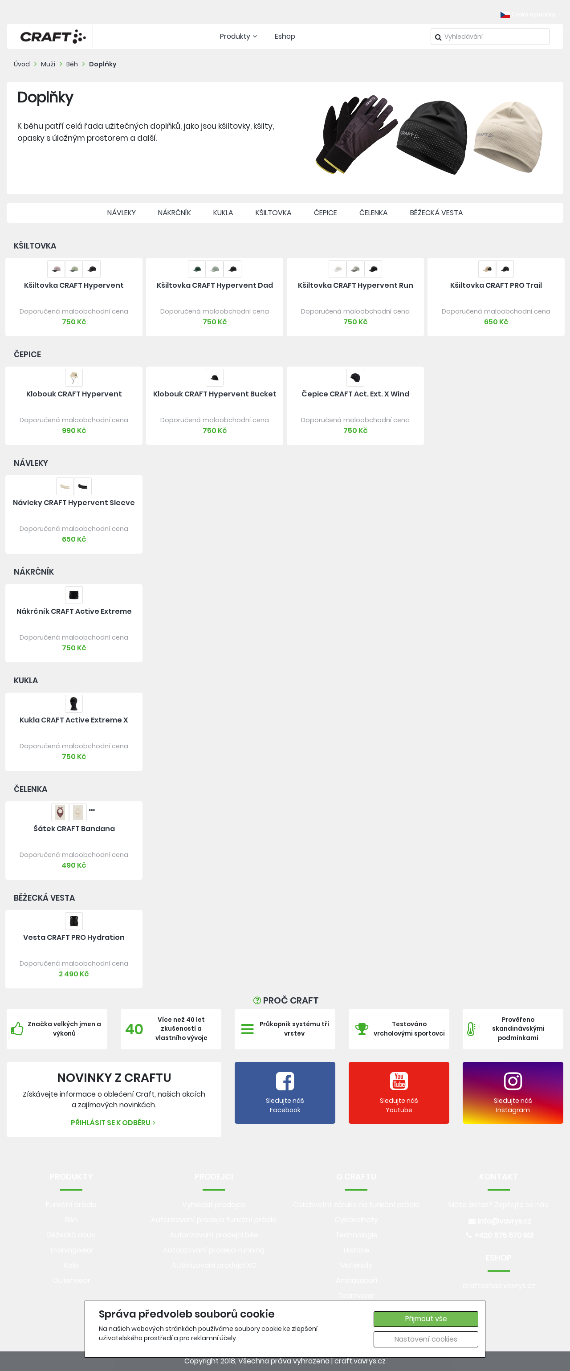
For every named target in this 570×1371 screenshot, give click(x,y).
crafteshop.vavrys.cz (499, 1286)
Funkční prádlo (71, 1205)
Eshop (285, 36)
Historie (356, 1250)
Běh (72, 64)
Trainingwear (71, 1250)
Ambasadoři (356, 1280)
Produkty (239, 36)
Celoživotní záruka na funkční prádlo (356, 1205)
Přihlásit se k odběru (114, 1123)
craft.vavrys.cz (360, 1361)
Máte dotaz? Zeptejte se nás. (499, 1205)
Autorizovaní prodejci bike (214, 1235)
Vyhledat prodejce (214, 1205)
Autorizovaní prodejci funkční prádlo (214, 1220)
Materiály (356, 1265)
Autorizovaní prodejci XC (213, 1265)
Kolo (71, 1265)
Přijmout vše (426, 1319)
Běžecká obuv (71, 1235)
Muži (48, 64)
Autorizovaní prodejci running (214, 1250)
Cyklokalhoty (356, 1220)
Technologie (356, 1235)
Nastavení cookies (426, 1339)
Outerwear (71, 1280)
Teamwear (356, 1295)
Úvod (22, 64)
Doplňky (103, 64)
